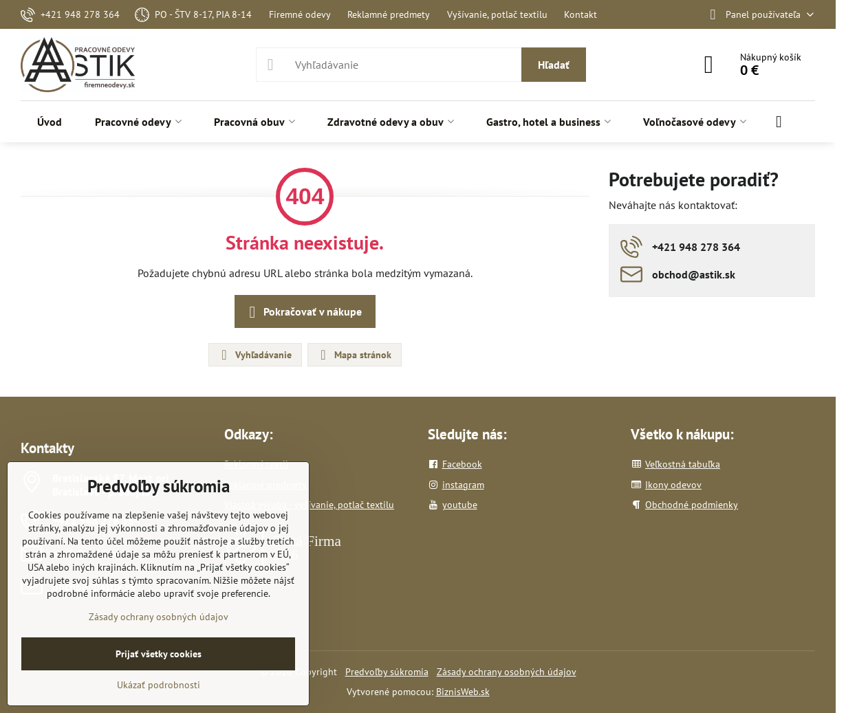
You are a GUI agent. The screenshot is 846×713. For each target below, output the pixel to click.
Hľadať (554, 65)
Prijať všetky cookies (159, 654)
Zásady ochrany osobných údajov (506, 672)
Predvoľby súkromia (387, 672)
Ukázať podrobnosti (158, 685)
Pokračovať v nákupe (303, 312)
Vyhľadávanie (254, 355)
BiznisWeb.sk (463, 691)
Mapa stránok (353, 355)
